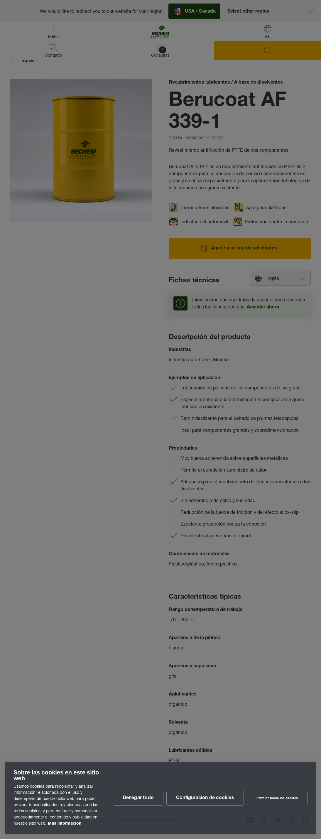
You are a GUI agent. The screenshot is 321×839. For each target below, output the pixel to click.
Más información (64, 824)
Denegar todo (138, 798)
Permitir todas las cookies (277, 798)
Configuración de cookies (205, 798)
